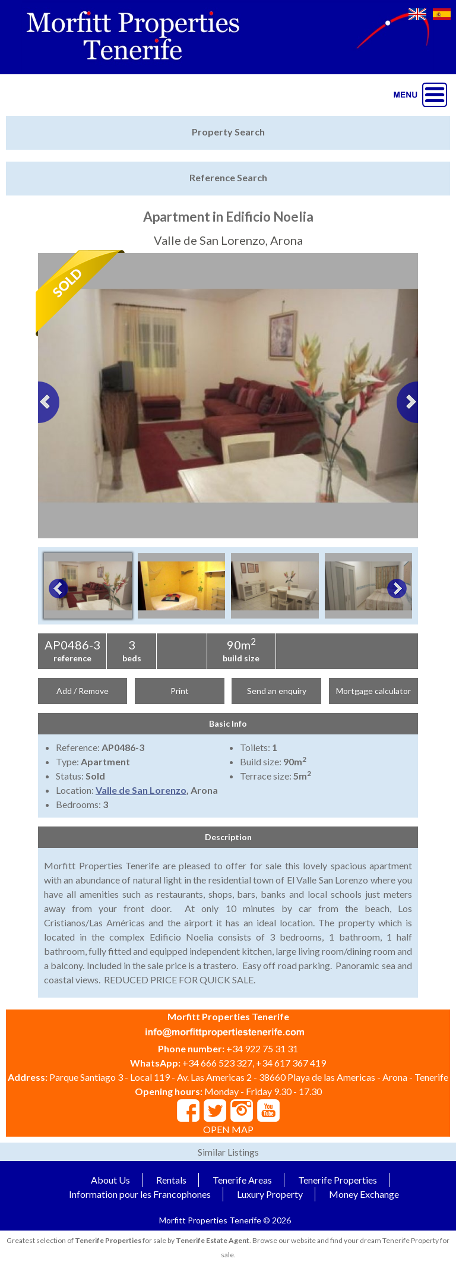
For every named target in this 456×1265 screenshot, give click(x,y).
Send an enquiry (276, 691)
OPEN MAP (228, 1129)
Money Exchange (364, 1194)
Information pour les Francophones (140, 1194)
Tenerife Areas (242, 1179)
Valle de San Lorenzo (141, 790)
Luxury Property (270, 1194)
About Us (110, 1179)
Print (179, 691)
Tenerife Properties (337, 1179)
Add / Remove (82, 691)
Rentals (171, 1179)
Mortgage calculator (373, 691)
